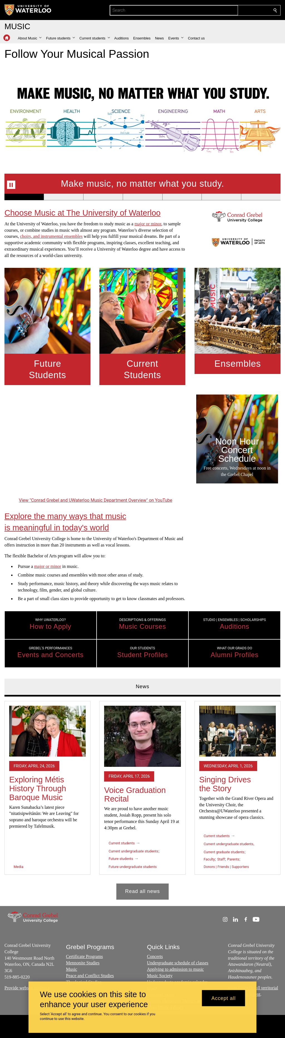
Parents (233, 859)
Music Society (160, 975)
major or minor (147, 223)
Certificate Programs (84, 956)
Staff (221, 859)
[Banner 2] (63, 197)
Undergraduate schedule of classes (177, 962)
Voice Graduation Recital (135, 794)
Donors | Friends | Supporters (226, 867)
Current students (122, 843)
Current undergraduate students (133, 851)
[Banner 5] (182, 197)
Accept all (224, 998)
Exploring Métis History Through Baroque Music (37, 788)
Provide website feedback (27, 987)
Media (18, 867)
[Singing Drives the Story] (237, 731)
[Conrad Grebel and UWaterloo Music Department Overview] (95, 445)
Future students (121, 859)
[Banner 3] (103, 197)
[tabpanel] (142, 797)
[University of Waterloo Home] (28, 10)
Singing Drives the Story (225, 784)
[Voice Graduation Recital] (142, 736)
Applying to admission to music (175, 969)
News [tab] (142, 686)
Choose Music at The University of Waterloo (82, 212)
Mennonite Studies (82, 962)
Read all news (142, 891)
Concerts (155, 956)
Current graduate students (224, 852)
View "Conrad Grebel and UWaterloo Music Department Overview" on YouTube (95, 500)
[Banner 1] (24, 197)
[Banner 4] (142, 197)
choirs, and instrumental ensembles (51, 236)
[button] (30, 38)
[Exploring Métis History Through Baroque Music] (47, 731)
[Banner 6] (221, 197)
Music (71, 969)
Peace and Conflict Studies (90, 975)
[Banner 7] (261, 197)
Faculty (209, 859)
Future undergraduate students (133, 867)
